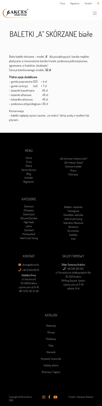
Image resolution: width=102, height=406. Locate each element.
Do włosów (73, 230)
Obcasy (51, 332)
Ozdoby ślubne (51, 365)
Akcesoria (73, 226)
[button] (43, 397)
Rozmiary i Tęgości (51, 372)
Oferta (29, 165)
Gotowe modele (73, 166)
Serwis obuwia (28, 169)
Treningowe (73, 211)
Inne (73, 238)
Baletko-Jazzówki (73, 207)
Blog (29, 173)
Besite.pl (89, 396)
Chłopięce (29, 210)
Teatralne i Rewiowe (73, 222)
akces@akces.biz (28, 264)
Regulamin (75, 3)
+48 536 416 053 (73, 268)
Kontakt (88, 3)
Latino (29, 226)
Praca (62, 3)
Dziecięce (28, 206)
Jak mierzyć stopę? (73, 162)
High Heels (29, 222)
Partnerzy (73, 174)
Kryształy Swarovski (51, 358)
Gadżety (73, 234)
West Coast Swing (29, 238)
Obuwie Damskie (28, 218)
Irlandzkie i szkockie (73, 215)
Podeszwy (51, 339)
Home (29, 158)
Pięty (51, 345)
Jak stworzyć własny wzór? (73, 158)
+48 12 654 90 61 (28, 270)
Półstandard (28, 234)
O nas (29, 161)
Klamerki (51, 352)
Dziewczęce (29, 214)
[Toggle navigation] (94, 13)
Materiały (51, 325)
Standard (29, 230)
